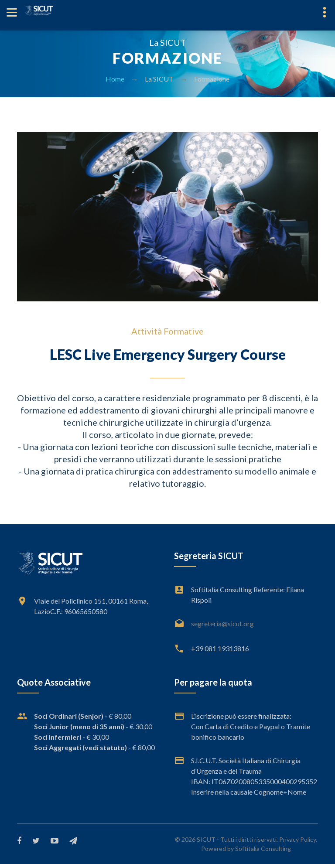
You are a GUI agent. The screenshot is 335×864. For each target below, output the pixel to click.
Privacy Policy (297, 839)
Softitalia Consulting (263, 848)
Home (115, 79)
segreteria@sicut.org (222, 623)
